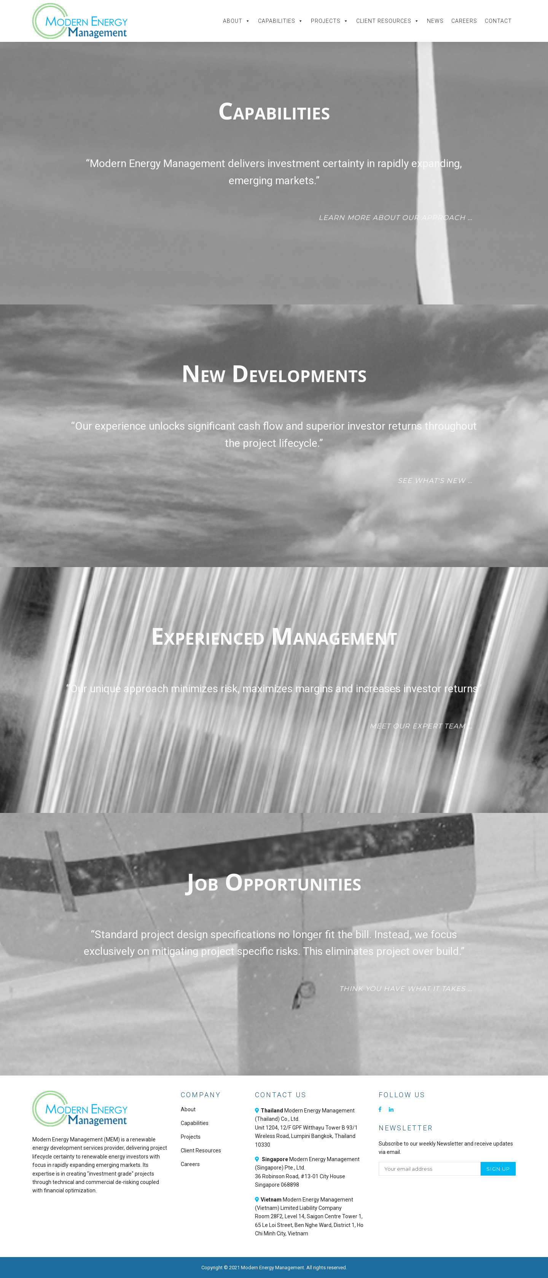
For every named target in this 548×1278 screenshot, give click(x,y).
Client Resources (387, 21)
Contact (498, 21)
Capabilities (280, 21)
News (435, 21)
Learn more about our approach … (396, 218)
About (236, 21)
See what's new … (435, 480)
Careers (464, 21)
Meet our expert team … (421, 726)
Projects (330, 21)
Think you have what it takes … (406, 989)
